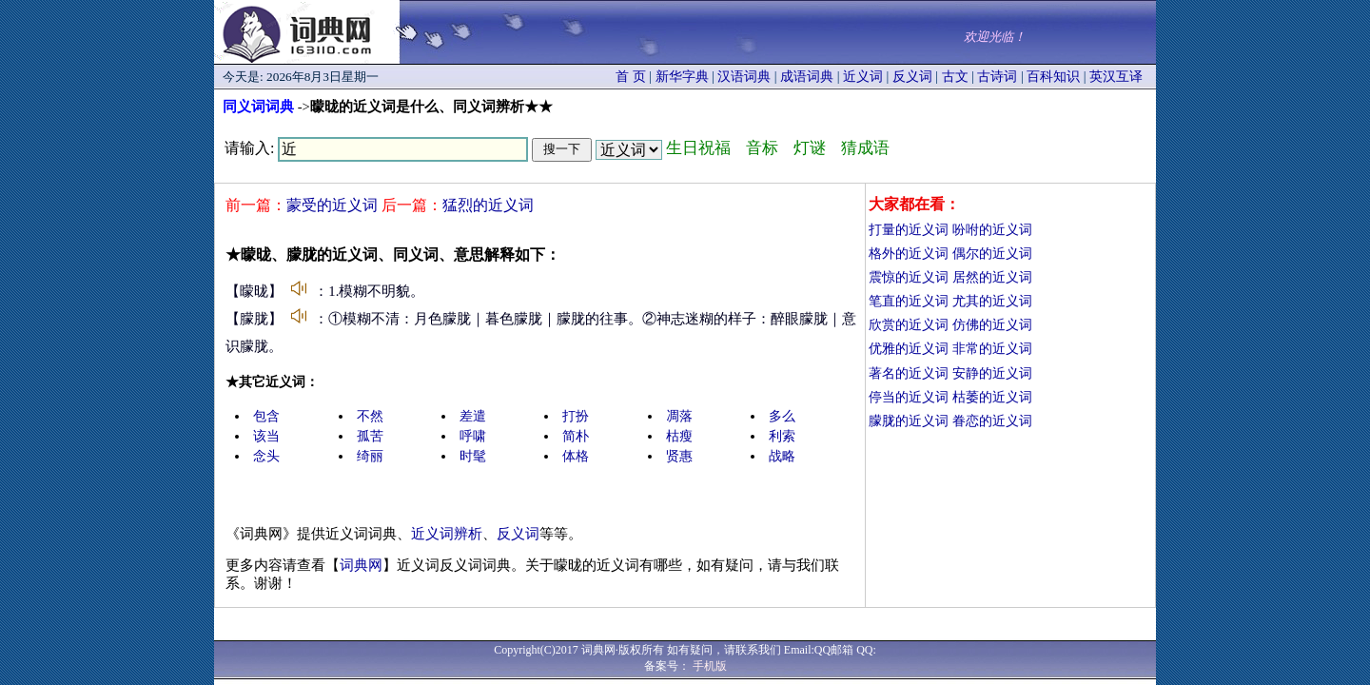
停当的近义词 (909, 397)
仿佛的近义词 (992, 325)
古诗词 (997, 76)
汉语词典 (744, 76)
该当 (266, 436)
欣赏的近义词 (909, 325)
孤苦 (370, 436)
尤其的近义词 (992, 301)
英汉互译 (1116, 76)
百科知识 (1053, 76)
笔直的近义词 (909, 301)
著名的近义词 (909, 373)
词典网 (361, 565)
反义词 (912, 76)
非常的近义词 (992, 349)
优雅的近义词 (909, 349)
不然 (370, 416)
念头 (266, 456)
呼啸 (473, 436)
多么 (782, 416)
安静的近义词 (992, 373)
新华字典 (682, 76)
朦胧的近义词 (909, 421)
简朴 (575, 436)
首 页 (631, 76)
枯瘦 (679, 436)
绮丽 (370, 456)
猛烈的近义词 (488, 205)
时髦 (473, 456)
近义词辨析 (446, 533)
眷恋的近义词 (992, 421)
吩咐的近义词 (992, 230)
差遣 (473, 416)
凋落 (679, 416)
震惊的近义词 (909, 277)
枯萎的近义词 (992, 397)
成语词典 (806, 76)
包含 (266, 416)
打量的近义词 (909, 230)
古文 (955, 76)
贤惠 (679, 456)
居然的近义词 (992, 277)
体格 (575, 456)
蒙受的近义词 (332, 205)
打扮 (575, 416)
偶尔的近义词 (992, 253)
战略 (782, 456)
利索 (782, 436)
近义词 (863, 76)
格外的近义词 (909, 253)
